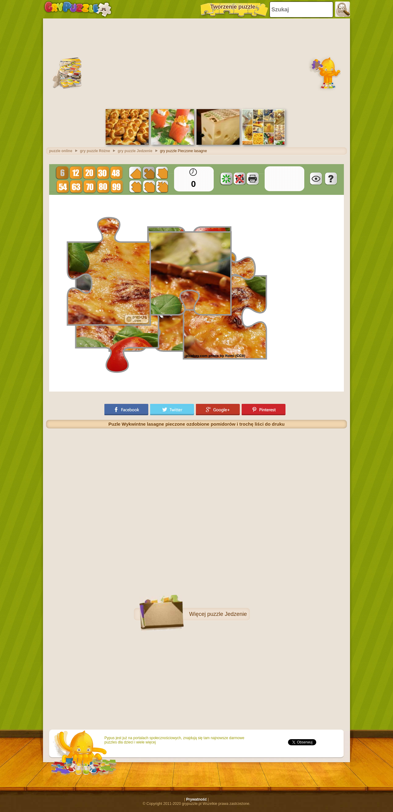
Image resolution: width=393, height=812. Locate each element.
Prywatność (196, 799)
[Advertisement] (196, 63)
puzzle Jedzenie (227, 614)
